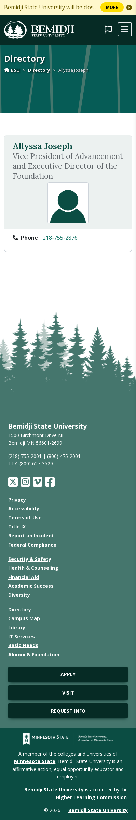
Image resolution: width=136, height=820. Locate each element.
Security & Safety (29, 559)
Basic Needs (23, 645)
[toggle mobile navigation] (125, 29)
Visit (68, 692)
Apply (68, 674)
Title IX (17, 526)
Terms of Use (25, 517)
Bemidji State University (47, 426)
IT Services (21, 636)
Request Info (68, 710)
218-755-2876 (60, 237)
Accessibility (23, 508)
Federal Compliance (32, 544)
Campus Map (24, 618)
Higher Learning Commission (91, 797)
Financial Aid (23, 577)
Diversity (19, 595)
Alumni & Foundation (33, 654)
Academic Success (31, 586)
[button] (129, 7)
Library (16, 627)
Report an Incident (31, 535)
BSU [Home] (12, 70)
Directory (39, 70)
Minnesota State (34, 761)
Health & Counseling (33, 568)
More (112, 7)
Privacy (17, 499)
